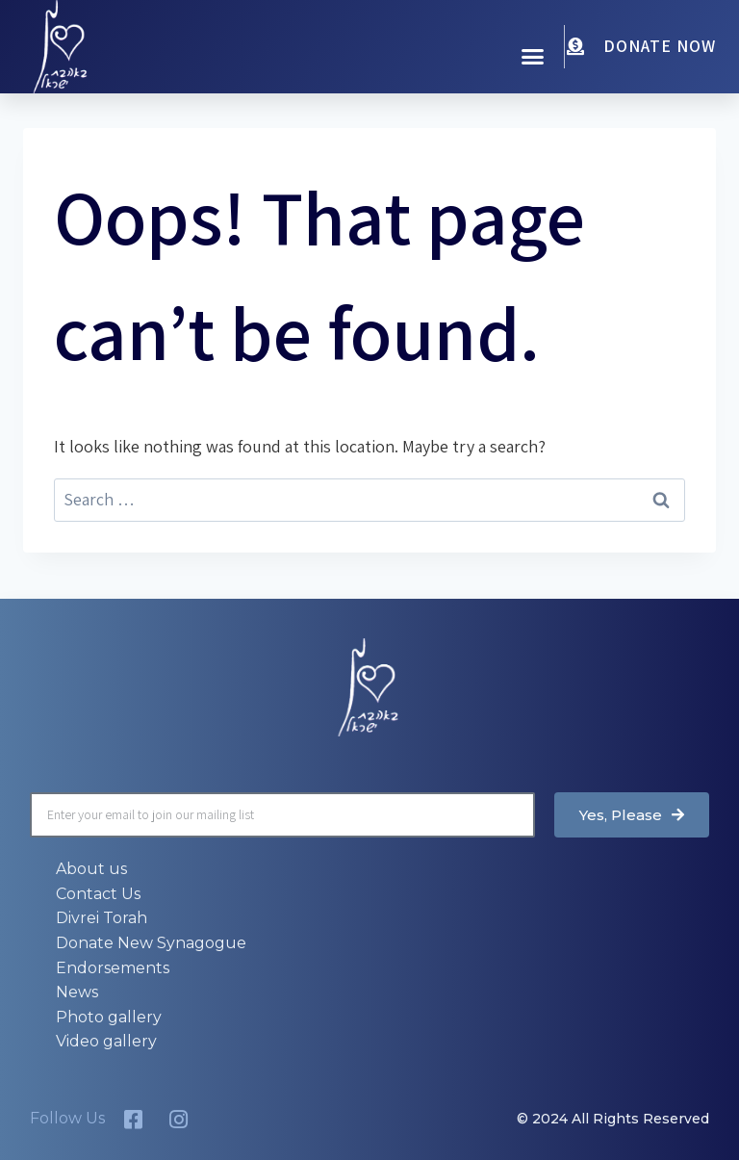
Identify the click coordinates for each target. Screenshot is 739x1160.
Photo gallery (109, 1017)
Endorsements (112, 968)
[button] (533, 57)
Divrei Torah (101, 918)
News (77, 992)
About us (91, 869)
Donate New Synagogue (151, 943)
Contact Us (98, 894)
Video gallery (106, 1041)
